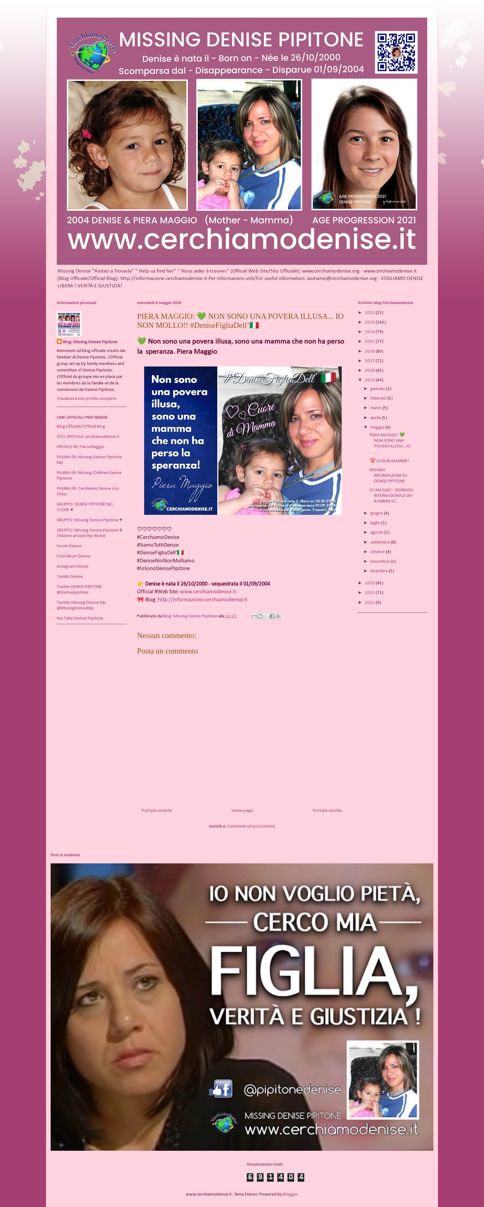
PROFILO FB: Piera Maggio (80, 447)
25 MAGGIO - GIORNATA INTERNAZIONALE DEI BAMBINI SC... (391, 496)
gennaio (378, 389)
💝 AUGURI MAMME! (389, 461)
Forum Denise (69, 546)
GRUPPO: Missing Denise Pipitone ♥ (89, 520)
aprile (376, 418)
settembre (380, 542)
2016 (370, 351)
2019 (370, 380)
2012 (370, 313)
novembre (380, 561)
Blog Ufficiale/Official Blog (81, 426)
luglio (375, 523)
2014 (370, 332)
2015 (370, 341)
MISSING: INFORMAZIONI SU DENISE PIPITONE (388, 476)
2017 (370, 361)
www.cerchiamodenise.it (208, 592)
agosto (377, 532)
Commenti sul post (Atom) (251, 826)
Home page (242, 810)
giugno (377, 513)
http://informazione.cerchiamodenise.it (202, 600)
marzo (376, 408)
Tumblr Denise (70, 576)
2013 (370, 322)
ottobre (378, 552)
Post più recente (157, 810)
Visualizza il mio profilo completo (87, 398)
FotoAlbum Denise (73, 556)
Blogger (290, 1194)
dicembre (379, 571)
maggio (377, 427)
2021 (370, 593)
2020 (370, 583)
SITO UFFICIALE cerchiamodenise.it (88, 436)
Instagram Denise (73, 566)
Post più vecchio (327, 810)
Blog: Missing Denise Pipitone (90, 342)
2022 (370, 602)
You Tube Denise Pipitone (80, 618)
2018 (370, 370)
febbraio (378, 398)
